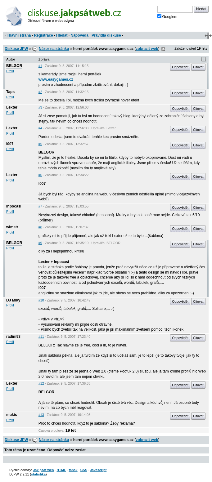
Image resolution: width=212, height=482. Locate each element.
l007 (9, 144)
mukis (11, 415)
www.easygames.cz (55, 79)
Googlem (167, 16)
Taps (10, 92)
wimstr (12, 227)
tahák (73, 470)
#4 (40, 128)
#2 (40, 92)
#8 (40, 227)
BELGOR (14, 66)
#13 (41, 415)
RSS (163, 49)
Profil (10, 71)
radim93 (13, 336)
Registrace (43, 35)
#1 (40, 66)
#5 (40, 144)
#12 (41, 383)
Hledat (62, 35)
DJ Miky (13, 300)
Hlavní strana (19, 35)
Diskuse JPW (16, 49)
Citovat (198, 67)
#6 (40, 175)
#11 (41, 336)
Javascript (98, 470)
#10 (41, 300)
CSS (83, 470)
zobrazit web (147, 49)
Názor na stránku (54, 49)
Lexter (11, 107)
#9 (40, 243)
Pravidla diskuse (106, 35)
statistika (38, 474)
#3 (40, 107)
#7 (40, 206)
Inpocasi (13, 206)
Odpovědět (180, 67)
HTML (61, 470)
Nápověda (79, 35)
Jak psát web (43, 470)
